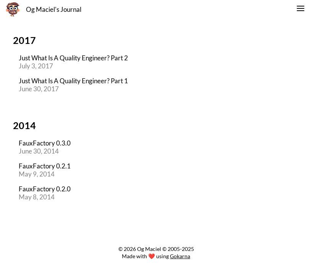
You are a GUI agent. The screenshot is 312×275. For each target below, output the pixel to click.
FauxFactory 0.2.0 (45, 189)
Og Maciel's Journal (53, 9)
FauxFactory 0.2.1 (45, 166)
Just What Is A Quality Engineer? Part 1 (73, 81)
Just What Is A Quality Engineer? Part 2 (73, 58)
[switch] (300, 9)
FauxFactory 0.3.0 (45, 143)
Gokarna (180, 256)
